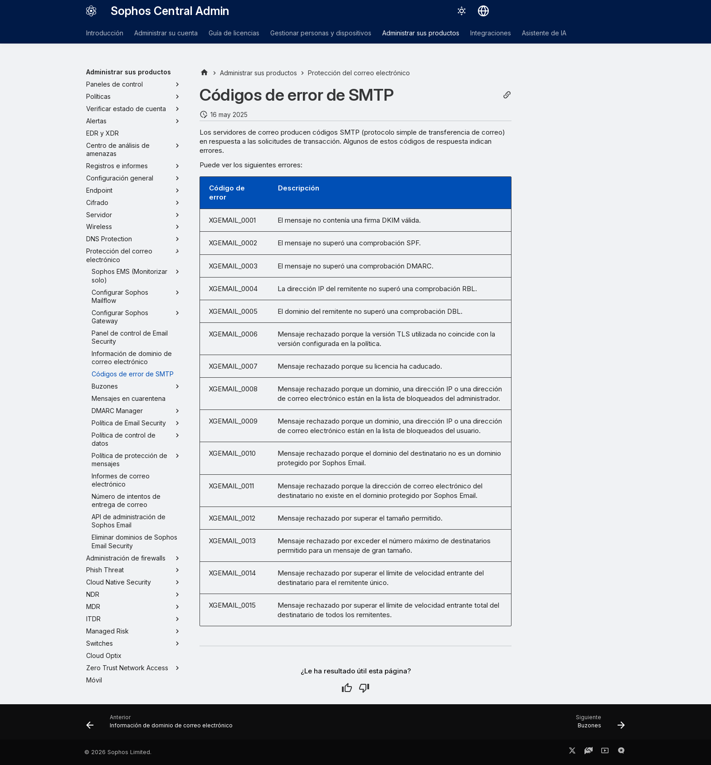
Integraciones (490, 33)
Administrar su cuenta (166, 33)
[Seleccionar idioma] (483, 11)
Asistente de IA (544, 33)
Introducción (104, 33)
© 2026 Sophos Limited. (117, 752)
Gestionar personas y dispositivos (320, 33)
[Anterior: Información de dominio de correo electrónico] (162, 724)
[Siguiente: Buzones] (598, 724)
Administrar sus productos (420, 33)
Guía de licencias (234, 33)
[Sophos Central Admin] (91, 11)
